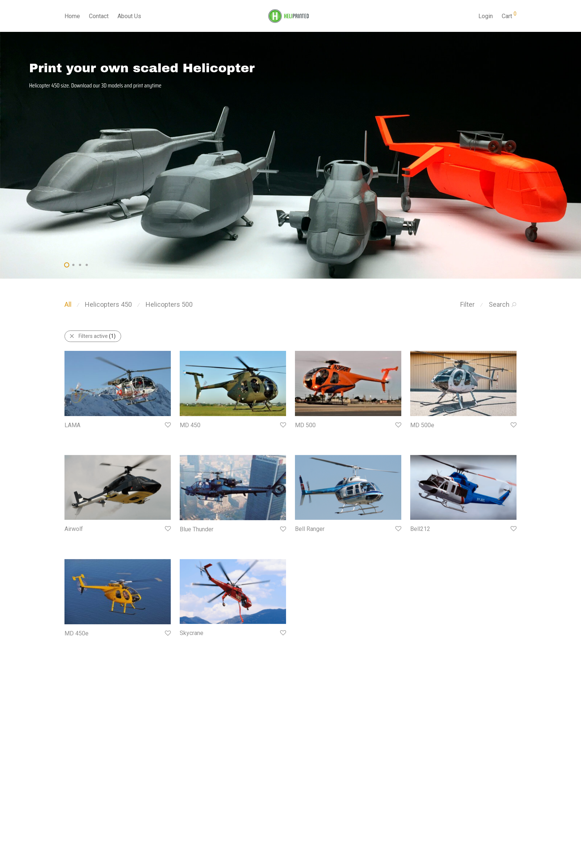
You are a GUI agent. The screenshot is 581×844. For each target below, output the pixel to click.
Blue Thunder (196, 529)
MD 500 (305, 425)
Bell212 (420, 528)
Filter (467, 304)
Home (72, 16)
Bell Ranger (310, 528)
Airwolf (73, 528)
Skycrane (191, 633)
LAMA (72, 425)
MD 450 (190, 425)
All (68, 304)
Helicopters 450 (108, 304)
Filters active (92, 336)
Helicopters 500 (169, 304)
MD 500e (422, 425)
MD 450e (76, 633)
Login (485, 16)
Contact (99, 16)
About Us (129, 16)
